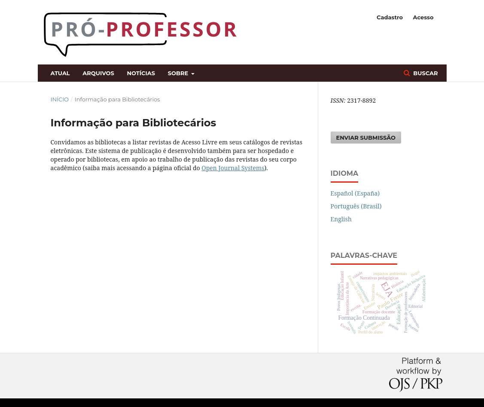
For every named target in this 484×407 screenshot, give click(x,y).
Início (60, 99)
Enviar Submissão (366, 137)
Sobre (179, 73)
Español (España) (355, 193)
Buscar (425, 73)
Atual (60, 73)
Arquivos (98, 73)
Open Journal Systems (232, 168)
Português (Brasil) (356, 206)
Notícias (141, 73)
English (341, 219)
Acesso (423, 17)
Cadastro (390, 17)
